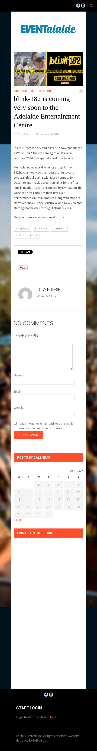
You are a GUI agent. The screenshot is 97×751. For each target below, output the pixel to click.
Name (19, 375)
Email (18, 391)
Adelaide (22, 228)
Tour (46, 91)
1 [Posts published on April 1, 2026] (38, 484)
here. (53, 717)
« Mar (17, 520)
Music (36, 91)
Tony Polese (24, 134)
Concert (21, 91)
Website (19, 407)
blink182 (41, 228)
